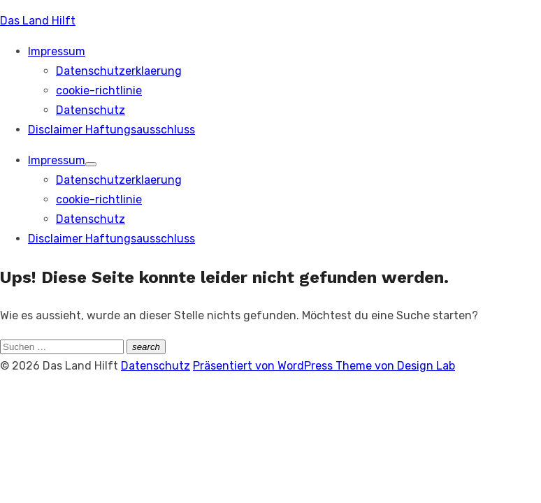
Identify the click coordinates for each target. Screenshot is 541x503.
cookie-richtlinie (99, 90)
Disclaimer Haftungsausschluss (111, 129)
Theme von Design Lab (395, 365)
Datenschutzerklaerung (119, 71)
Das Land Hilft (37, 20)
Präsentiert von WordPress (264, 365)
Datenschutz (90, 110)
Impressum (56, 51)
